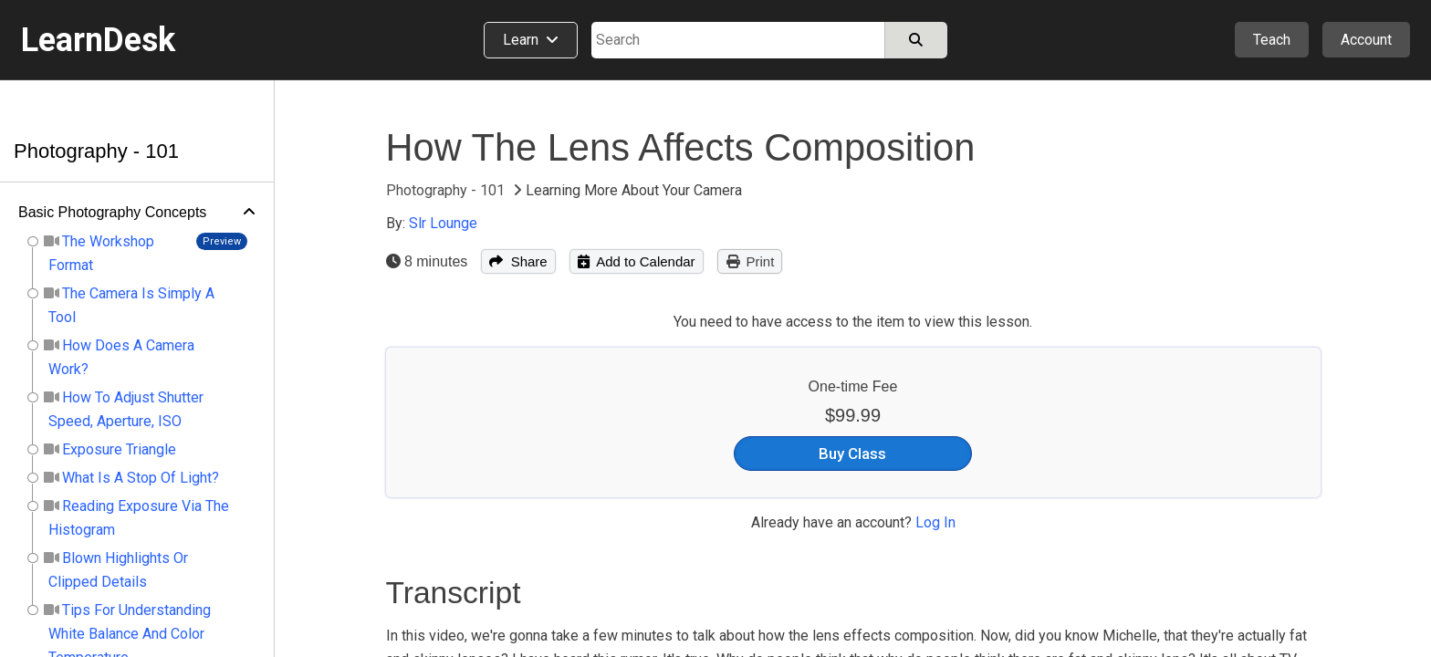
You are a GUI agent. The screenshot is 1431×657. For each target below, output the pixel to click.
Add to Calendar (636, 261)
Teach (1271, 39)
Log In (935, 522)
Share (518, 261)
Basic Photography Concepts (112, 212)
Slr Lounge (443, 223)
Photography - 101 (96, 151)
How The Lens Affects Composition (681, 147)
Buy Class (852, 453)
